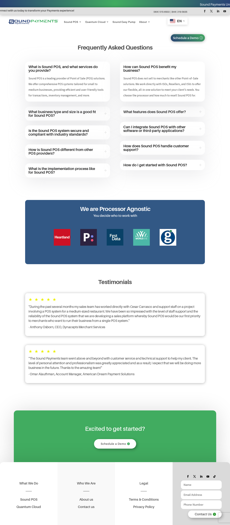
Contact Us (203, 514)
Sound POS (71, 21)
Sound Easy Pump (124, 21)
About (143, 21)
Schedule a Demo (186, 38)
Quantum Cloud (95, 21)
